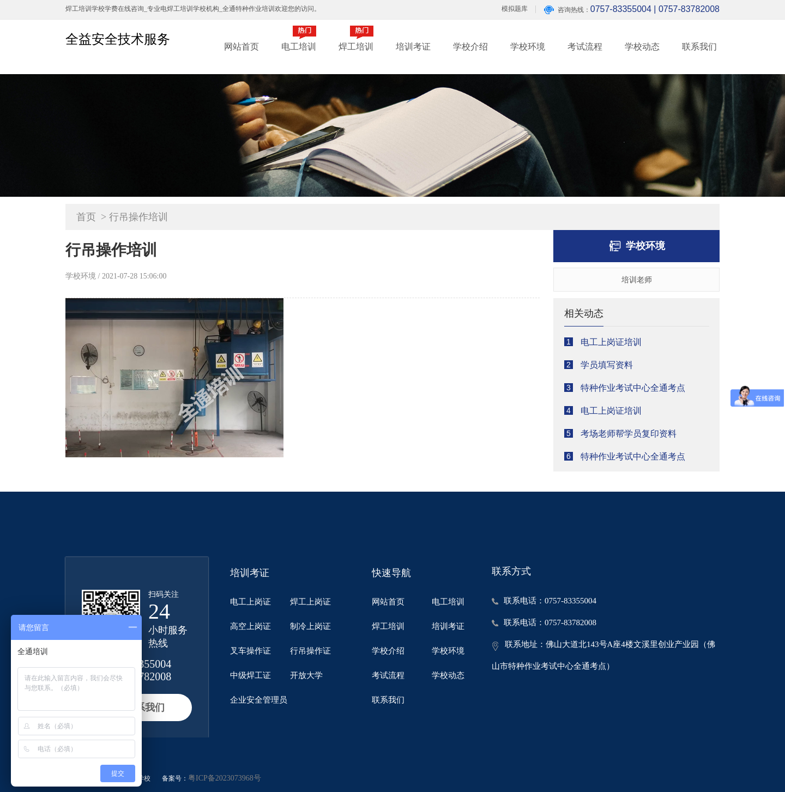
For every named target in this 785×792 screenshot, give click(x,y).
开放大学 (306, 675)
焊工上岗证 (310, 601)
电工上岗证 (250, 601)
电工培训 (298, 46)
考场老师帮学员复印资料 (629, 433)
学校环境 (527, 46)
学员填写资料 (607, 365)
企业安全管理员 (258, 700)
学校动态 (642, 46)
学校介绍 (470, 46)
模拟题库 (515, 9)
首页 (86, 216)
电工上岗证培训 (611, 342)
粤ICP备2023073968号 (224, 778)
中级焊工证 (250, 675)
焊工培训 (356, 46)
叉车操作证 (250, 650)
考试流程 (584, 46)
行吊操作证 (310, 650)
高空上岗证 (250, 626)
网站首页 (241, 46)
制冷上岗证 (310, 626)
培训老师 (636, 280)
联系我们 (699, 46)
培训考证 (413, 46)
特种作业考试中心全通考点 (633, 387)
